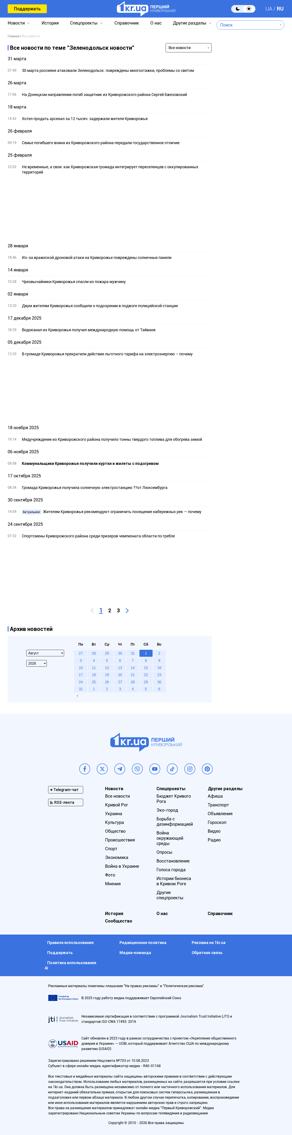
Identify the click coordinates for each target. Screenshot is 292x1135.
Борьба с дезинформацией (175, 821)
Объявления (220, 813)
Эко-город (167, 810)
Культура (114, 822)
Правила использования (70, 942)
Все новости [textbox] (180, 47)
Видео (214, 831)
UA (269, 9)
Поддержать (27, 8)
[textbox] (247, 25)
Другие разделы (189, 23)
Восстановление (173, 861)
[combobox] (247, 25)
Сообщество (118, 921)
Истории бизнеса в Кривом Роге (174, 881)
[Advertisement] (110, 209)
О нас (156, 23)
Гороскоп (217, 822)
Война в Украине (122, 866)
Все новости (117, 796)
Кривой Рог (116, 804)
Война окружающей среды (170, 838)
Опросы (164, 852)
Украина (113, 813)
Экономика (116, 857)
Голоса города (171, 869)
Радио (214, 840)
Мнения (113, 883)
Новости (16, 23)
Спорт (111, 848)
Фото (110, 875)
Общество (115, 831)
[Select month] (45, 653)
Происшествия (120, 840)
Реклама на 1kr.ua (208, 942)
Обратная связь (207, 952)
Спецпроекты (84, 23)
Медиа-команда (135, 952)
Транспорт (218, 804)
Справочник (126, 23)
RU (280, 9)
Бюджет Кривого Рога (174, 798)
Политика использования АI (70, 965)
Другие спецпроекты (170, 895)
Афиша (215, 796)
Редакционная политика (143, 942)
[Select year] (36, 663)
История (50, 23)
